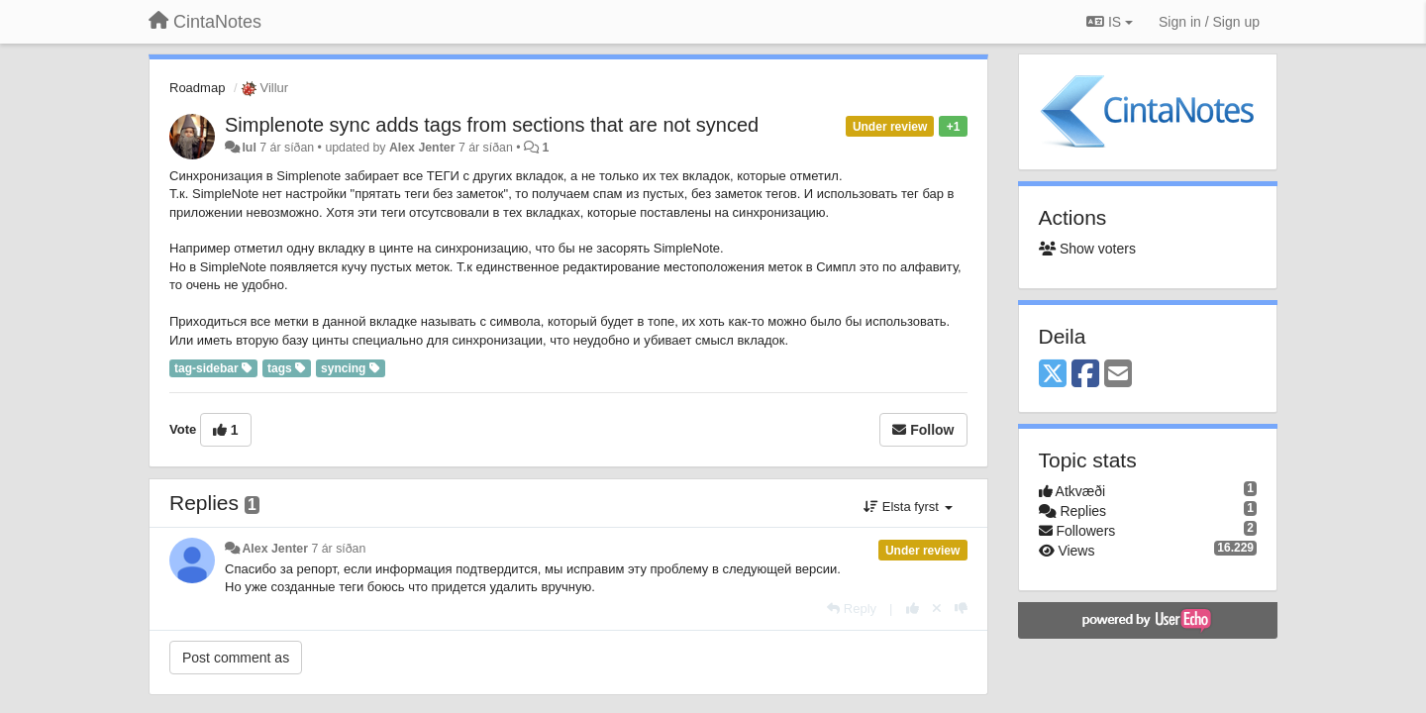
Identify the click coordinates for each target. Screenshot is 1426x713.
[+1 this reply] (912, 608)
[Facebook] (1085, 374)
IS (1109, 22)
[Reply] (851, 608)
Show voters (1087, 248)
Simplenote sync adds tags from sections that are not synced (492, 125)
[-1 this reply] (961, 608)
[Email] (1118, 374)
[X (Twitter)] (1053, 374)
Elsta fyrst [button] (908, 506)
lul (248, 147)
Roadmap (197, 87)
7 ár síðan (338, 549)
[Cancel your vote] (937, 608)
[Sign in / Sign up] (1209, 22)
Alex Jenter (422, 147)
